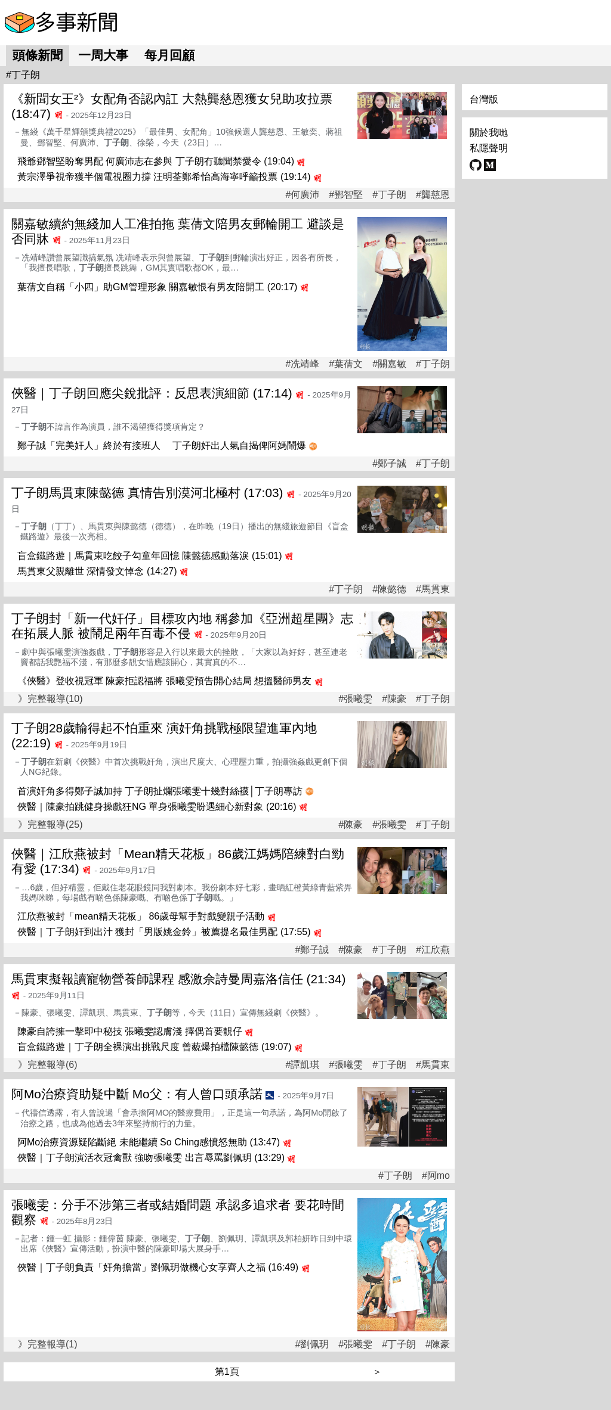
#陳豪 (394, 699)
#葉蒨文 (346, 364)
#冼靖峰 (302, 364)
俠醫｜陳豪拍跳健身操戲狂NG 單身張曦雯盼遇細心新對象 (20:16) (157, 807)
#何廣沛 (302, 195)
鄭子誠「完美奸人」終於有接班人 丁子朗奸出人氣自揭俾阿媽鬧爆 (161, 445)
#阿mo (436, 1176)
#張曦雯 (355, 699)
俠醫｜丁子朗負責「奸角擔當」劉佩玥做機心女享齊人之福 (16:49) (157, 1267)
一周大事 (103, 55)
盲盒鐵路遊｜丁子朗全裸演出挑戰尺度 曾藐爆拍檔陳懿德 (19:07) (154, 1047)
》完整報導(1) (48, 1344)
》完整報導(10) (50, 699)
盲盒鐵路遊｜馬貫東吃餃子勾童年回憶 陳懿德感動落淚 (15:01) (149, 556)
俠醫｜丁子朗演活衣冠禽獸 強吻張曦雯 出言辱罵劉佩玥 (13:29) (151, 1158)
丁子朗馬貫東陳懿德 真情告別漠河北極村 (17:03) (147, 492)
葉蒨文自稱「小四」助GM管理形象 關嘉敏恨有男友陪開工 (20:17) (157, 287)
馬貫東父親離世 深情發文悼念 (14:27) (97, 571)
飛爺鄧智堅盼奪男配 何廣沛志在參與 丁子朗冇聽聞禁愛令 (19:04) (155, 161)
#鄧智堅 (346, 195)
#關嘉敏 (389, 364)
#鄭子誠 (389, 463)
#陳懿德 (389, 589)
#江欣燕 (433, 950)
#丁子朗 (389, 195)
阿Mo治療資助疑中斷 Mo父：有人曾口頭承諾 (137, 1094)
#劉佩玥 (312, 1344)
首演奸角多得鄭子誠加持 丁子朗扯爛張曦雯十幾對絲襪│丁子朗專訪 (160, 791)
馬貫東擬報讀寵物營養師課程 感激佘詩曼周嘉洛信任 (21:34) (178, 979)
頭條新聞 (38, 55)
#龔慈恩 (433, 195)
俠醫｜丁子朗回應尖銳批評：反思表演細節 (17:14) (151, 393)
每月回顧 (169, 55)
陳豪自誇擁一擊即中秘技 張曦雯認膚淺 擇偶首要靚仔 (129, 1031)
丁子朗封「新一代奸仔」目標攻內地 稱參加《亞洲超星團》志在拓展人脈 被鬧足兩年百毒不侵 (182, 625)
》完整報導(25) (50, 824)
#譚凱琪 (302, 1065)
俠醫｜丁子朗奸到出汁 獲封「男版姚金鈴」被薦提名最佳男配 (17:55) (164, 932)
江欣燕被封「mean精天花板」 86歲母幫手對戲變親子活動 (140, 916)
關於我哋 (489, 133)
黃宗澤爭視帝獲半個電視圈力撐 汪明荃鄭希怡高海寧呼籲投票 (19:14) (164, 177)
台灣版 (484, 99)
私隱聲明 (489, 148)
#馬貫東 (433, 589)
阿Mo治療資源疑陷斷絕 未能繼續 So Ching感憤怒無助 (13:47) (148, 1142)
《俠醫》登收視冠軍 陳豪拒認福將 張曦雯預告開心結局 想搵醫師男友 (164, 681)
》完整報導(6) (48, 1065)
